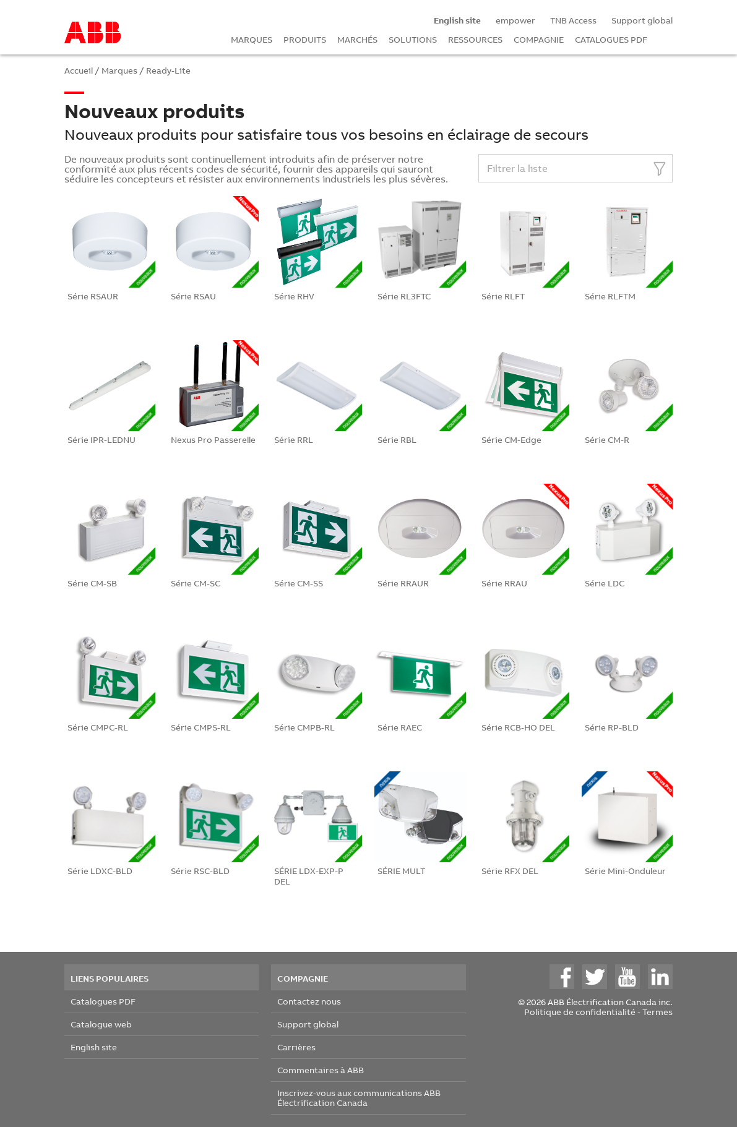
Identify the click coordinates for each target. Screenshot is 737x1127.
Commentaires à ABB (320, 1070)
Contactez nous (309, 1001)
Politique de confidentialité (580, 1012)
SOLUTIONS (413, 39)
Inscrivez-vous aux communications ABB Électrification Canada (359, 1097)
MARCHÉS (357, 39)
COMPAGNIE (539, 39)
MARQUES (251, 39)
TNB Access (573, 20)
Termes (657, 1012)
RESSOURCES (475, 39)
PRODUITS (304, 39)
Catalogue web (101, 1024)
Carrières (296, 1047)
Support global (642, 20)
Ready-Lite (168, 70)
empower (515, 20)
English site (94, 1047)
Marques (119, 70)
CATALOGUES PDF (611, 39)
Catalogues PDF (103, 1001)
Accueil (78, 70)
